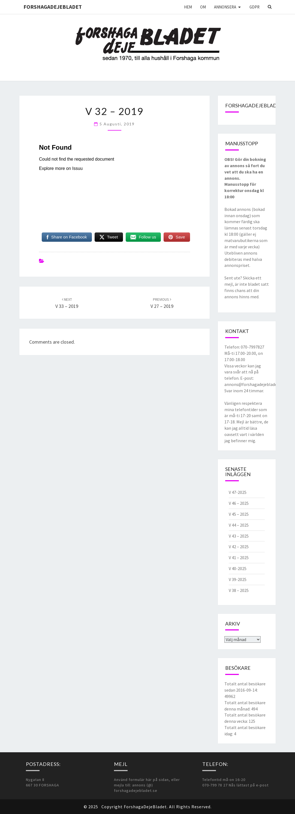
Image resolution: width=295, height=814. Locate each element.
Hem (188, 7)
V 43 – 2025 (239, 536)
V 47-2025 (237, 492)
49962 (229, 696)
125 (252, 721)
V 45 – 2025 (239, 514)
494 (254, 709)
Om (203, 7)
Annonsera (225, 7)
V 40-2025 (237, 568)
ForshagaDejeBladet (52, 6)
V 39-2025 (237, 579)
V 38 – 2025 (239, 590)
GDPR (254, 7)
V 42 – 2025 (239, 546)
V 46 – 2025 (239, 503)
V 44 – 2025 (239, 525)
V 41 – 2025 (239, 557)
